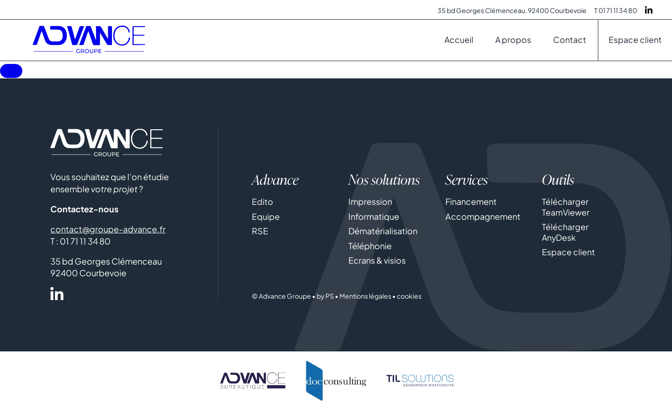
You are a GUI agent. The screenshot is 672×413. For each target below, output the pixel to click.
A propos (512, 42)
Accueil (456, 42)
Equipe (266, 219)
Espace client (635, 42)
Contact (569, 42)
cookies (409, 298)
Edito (262, 204)
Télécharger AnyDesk (565, 234)
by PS (325, 298)
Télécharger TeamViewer (566, 209)
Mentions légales (365, 298)
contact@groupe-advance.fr (108, 231)
